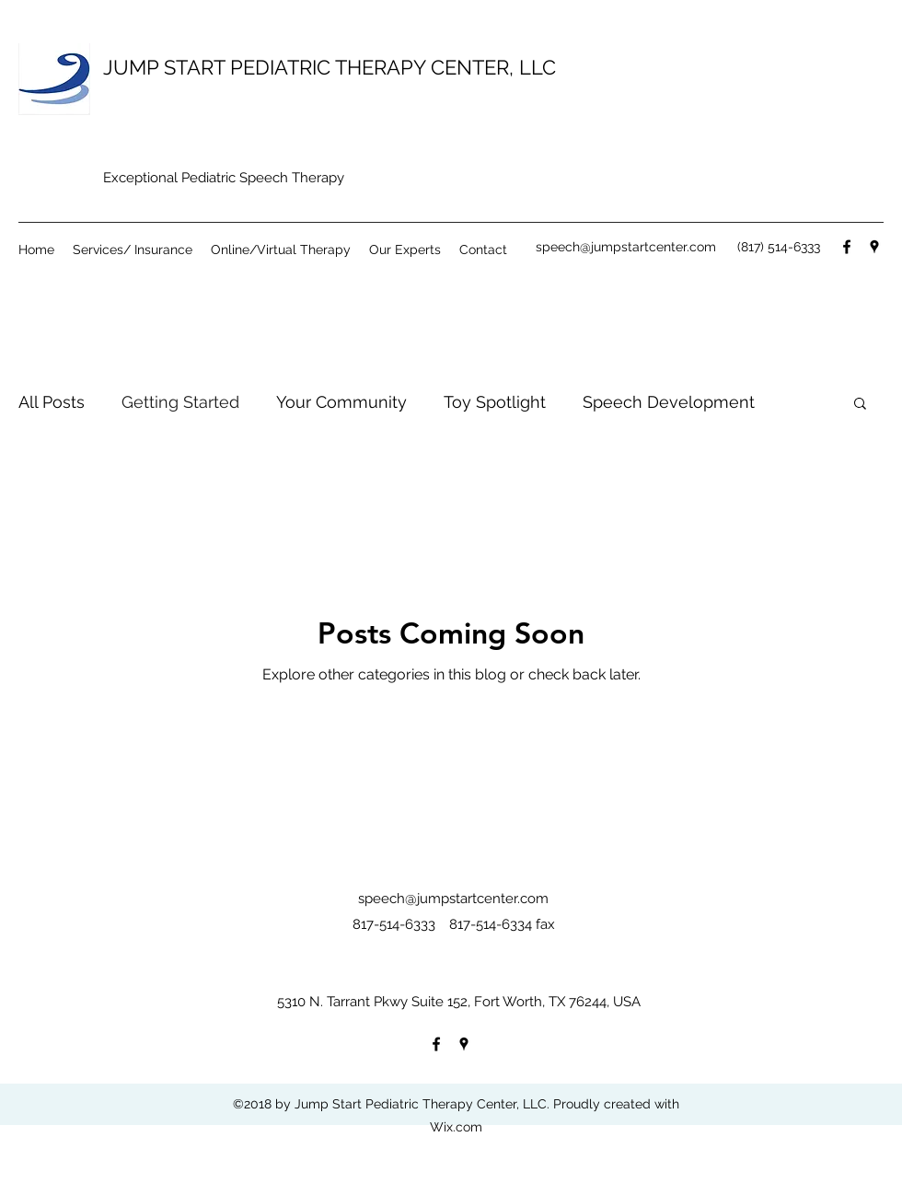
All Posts (51, 402)
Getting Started (180, 402)
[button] (860, 404)
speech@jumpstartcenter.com (626, 246)
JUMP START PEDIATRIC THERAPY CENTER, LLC (329, 67)
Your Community (341, 402)
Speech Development (669, 402)
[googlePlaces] (874, 247)
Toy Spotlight (495, 402)
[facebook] (847, 247)
